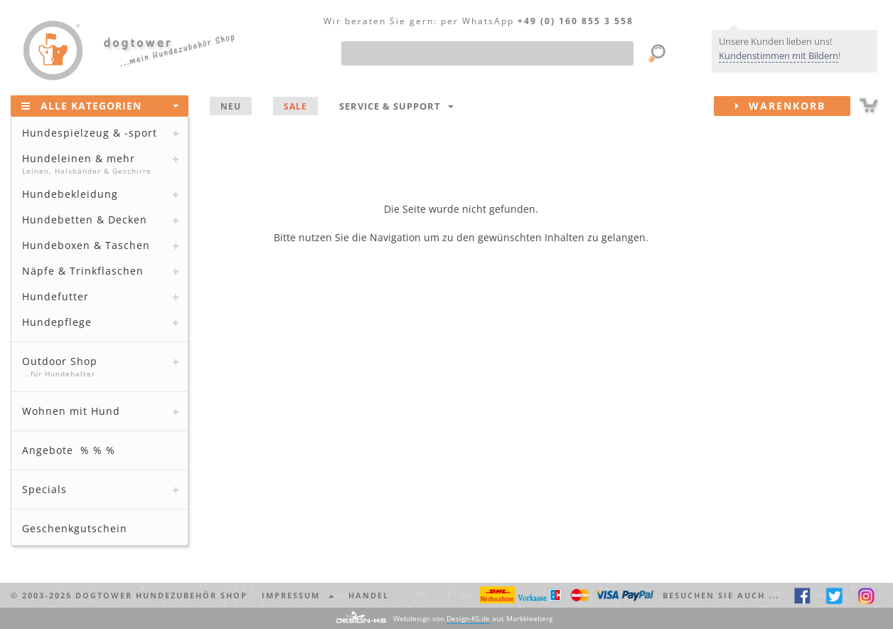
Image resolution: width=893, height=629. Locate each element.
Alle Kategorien (99, 105)
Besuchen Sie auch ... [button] (721, 595)
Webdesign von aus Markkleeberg (472, 618)
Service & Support (396, 106)
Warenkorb (792, 106)
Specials (44, 489)
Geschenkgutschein (74, 528)
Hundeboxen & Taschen (86, 245)
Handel (368, 595)
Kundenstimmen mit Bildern (778, 55)
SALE (295, 106)
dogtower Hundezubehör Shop (161, 595)
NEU (230, 106)
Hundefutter (55, 296)
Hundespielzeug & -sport (89, 132)
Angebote (68, 450)
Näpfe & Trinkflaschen (83, 271)
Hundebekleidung (70, 194)
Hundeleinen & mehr (97, 164)
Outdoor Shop (97, 366)
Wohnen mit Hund (71, 411)
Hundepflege (57, 322)
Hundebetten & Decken (84, 219)
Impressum (298, 595)
